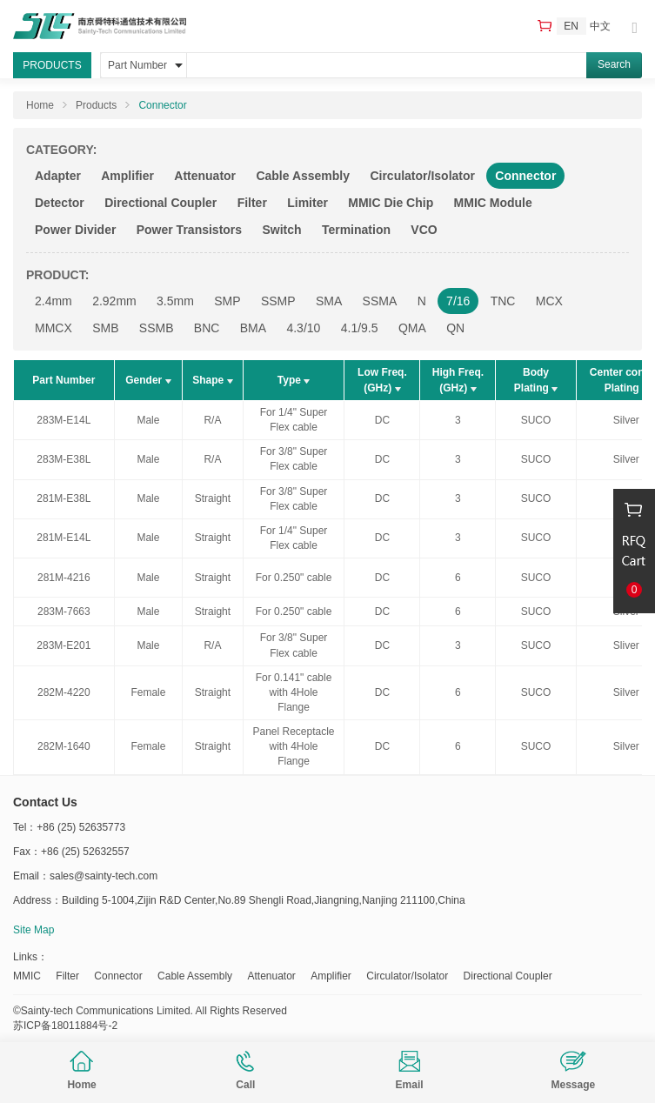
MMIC (27, 976)
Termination (356, 230)
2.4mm (53, 301)
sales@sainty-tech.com (103, 876)
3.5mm (175, 301)
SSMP (278, 301)
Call (245, 1071)
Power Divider (75, 230)
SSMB (156, 328)
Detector (59, 203)
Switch (281, 230)
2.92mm (114, 301)
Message (573, 1071)
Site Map (33, 930)
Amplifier (127, 176)
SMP (227, 301)
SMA (329, 301)
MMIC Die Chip (390, 203)
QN (455, 328)
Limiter (307, 203)
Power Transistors (189, 230)
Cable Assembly (303, 176)
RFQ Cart (544, 25)
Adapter (58, 176)
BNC (207, 328)
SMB (105, 328)
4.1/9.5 (359, 328)
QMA (412, 328)
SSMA (380, 301)
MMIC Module (493, 203)
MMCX (53, 328)
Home (81, 1071)
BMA (253, 328)
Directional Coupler (160, 203)
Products (96, 105)
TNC (503, 301)
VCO (424, 230)
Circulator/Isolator (422, 176)
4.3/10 (303, 328)
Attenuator (205, 176)
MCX (549, 301)
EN (571, 26)
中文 (600, 26)
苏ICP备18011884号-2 (65, 1025)
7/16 (458, 301)
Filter (252, 203)
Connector (162, 105)
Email (410, 1071)
